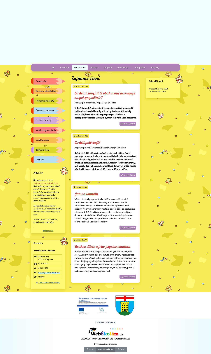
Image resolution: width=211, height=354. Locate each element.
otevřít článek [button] (128, 123)
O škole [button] (63, 67)
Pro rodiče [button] (79, 67)
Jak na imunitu (86, 194)
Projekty (108, 67)
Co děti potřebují (43, 120)
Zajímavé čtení (42, 150)
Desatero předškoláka (46, 91)
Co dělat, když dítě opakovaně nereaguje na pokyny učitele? (105, 95)
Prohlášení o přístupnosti (105, 322)
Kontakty (155, 67)
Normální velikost (105, 349)
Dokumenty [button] (122, 67)
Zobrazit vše (48, 230)
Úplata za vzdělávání (45, 110)
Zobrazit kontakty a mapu (49, 282)
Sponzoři (40, 159)
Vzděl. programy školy (46, 130)
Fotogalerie (140, 67)
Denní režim (41, 81)
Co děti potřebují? (88, 142)
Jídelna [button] (94, 67)
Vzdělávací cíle (42, 140)
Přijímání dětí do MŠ (45, 101)
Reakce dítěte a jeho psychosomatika (102, 246)
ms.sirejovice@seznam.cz (49, 272)
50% (90, 349)
